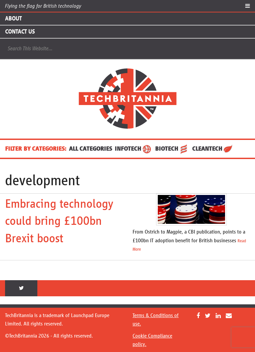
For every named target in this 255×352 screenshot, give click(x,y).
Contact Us (20, 31)
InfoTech (133, 148)
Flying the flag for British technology (43, 6)
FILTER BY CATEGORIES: (35, 148)
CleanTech (212, 148)
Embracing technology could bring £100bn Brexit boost (59, 221)
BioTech (172, 148)
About (13, 18)
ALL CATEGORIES (90, 148)
